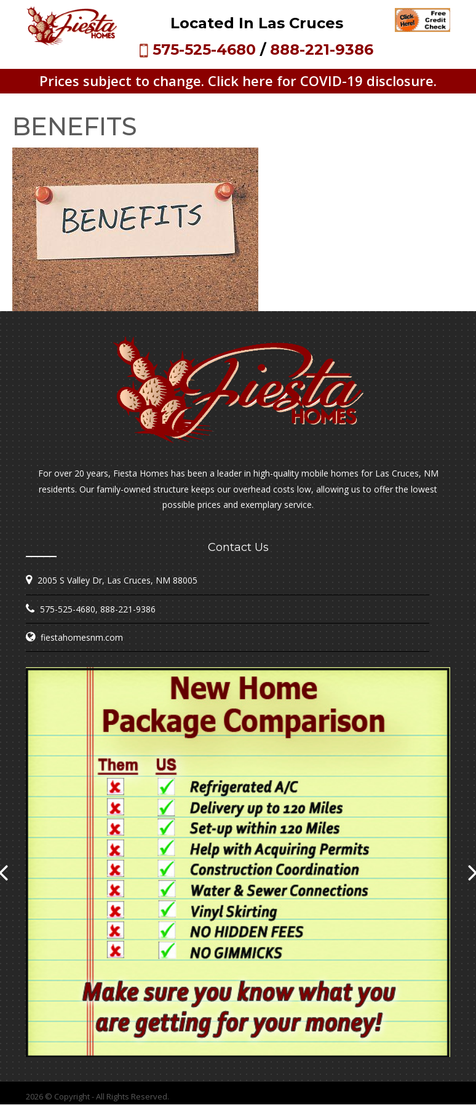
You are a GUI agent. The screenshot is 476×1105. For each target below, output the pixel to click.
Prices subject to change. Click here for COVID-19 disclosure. (238, 80)
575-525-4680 (204, 49)
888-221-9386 (321, 49)
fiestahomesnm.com (82, 637)
